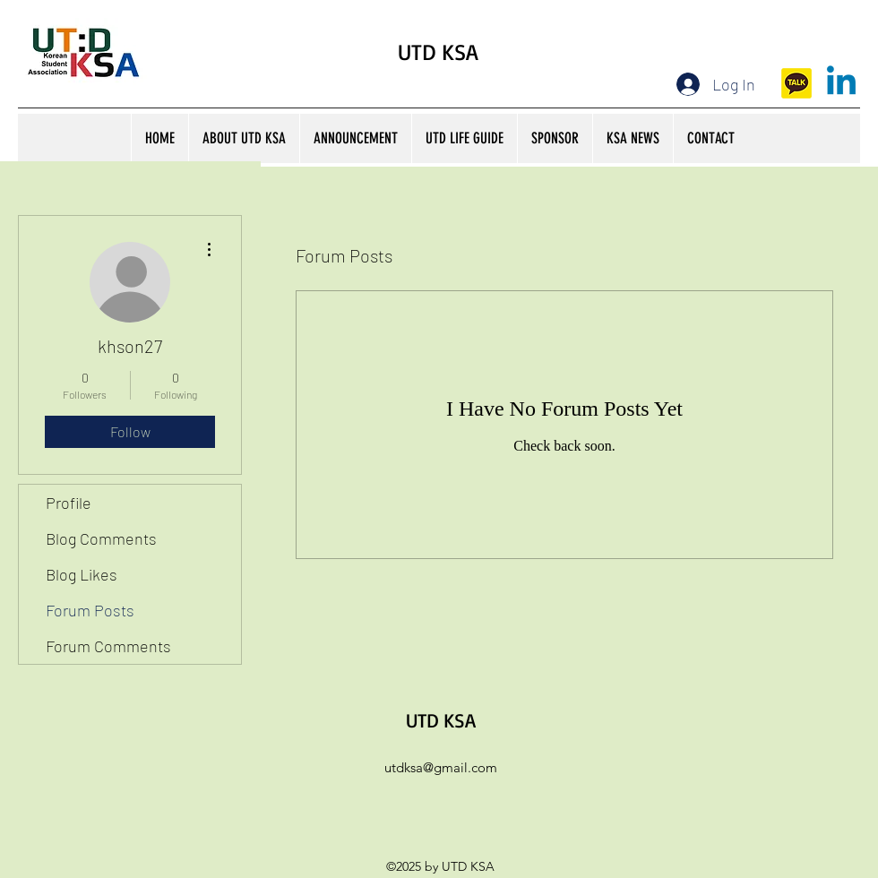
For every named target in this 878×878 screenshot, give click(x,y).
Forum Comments (108, 646)
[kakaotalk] (796, 83)
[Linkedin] (841, 83)
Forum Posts (90, 610)
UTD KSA (438, 51)
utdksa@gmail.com (440, 767)
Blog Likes (81, 574)
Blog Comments (101, 538)
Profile (68, 502)
